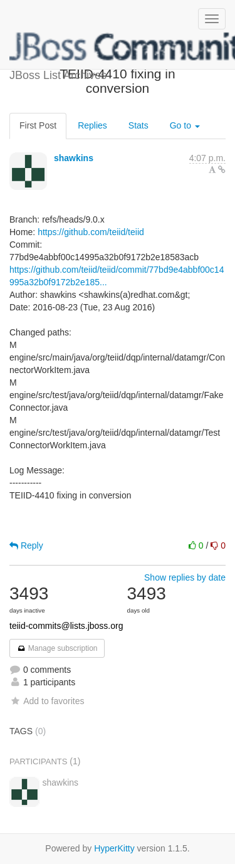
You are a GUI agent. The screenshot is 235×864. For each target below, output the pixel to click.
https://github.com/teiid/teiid (91, 232)
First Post (37, 125)
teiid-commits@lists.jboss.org (66, 626)
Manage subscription (57, 648)
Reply (26, 545)
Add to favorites (46, 701)
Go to (185, 125)
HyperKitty (114, 848)
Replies (92, 125)
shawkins (73, 158)
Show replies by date (185, 577)
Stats (138, 125)
